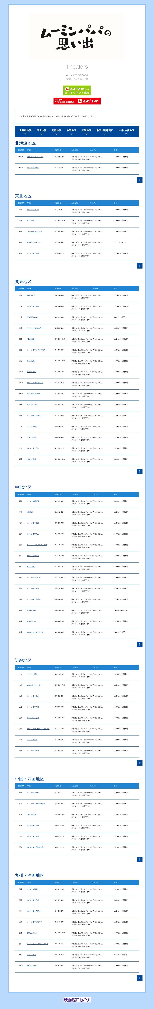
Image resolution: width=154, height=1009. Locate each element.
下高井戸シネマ (32, 317)
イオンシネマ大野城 (33, 911)
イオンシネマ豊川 (33, 556)
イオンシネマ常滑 (33, 588)
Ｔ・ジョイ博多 (32, 889)
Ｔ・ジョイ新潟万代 (33, 501)
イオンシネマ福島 (33, 253)
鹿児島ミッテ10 (32, 965)
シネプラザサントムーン (35, 632)
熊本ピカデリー (32, 933)
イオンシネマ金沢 (33, 523)
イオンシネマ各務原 (33, 599)
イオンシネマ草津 (33, 750)
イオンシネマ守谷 (33, 448)
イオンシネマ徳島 (33, 825)
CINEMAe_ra (31, 621)
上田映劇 (30, 512)
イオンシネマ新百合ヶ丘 (35, 383)
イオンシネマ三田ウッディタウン (38, 729)
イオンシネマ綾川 (33, 836)
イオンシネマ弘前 (33, 209)
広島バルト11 (31, 814)
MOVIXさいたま (32, 404)
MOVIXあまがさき (33, 718)
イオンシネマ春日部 (33, 415)
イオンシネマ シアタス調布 (36, 350)
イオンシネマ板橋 (33, 306)
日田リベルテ (31, 955)
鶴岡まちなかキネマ (33, 242)
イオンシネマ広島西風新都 (36, 803)
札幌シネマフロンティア (35, 157)
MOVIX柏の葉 (31, 437)
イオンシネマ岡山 (33, 792)
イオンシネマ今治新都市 (35, 847)
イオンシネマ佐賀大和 (34, 922)
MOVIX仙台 (31, 220)
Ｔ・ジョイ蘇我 (32, 426)
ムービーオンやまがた (34, 231)
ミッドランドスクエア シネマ (37, 545)
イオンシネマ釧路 (33, 167)
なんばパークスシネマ (34, 685)
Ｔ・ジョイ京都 (32, 739)
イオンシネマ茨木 (33, 696)
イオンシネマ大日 (33, 707)
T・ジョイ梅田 (32, 674)
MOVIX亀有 (31, 339)
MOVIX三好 (31, 566)
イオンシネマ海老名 (33, 393)
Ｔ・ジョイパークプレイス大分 (37, 944)
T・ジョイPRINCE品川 (34, 328)
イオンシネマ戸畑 (33, 900)
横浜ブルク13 (31, 372)
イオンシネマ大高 (33, 534)
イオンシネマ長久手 (33, 577)
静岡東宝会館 (31, 610)
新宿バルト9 (31, 295)
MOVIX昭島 (31, 361)
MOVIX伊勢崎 (31, 459)
